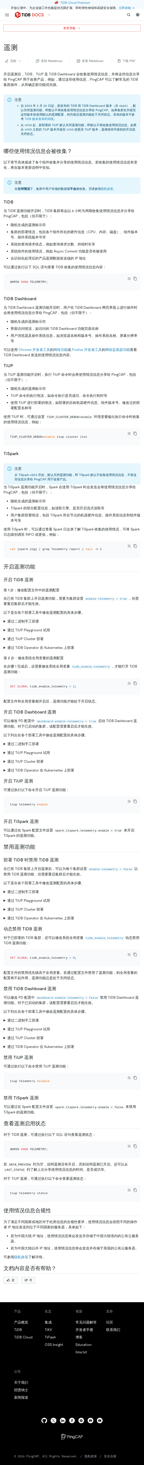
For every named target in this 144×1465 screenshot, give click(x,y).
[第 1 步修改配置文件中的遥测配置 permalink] (63, 572)
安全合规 (110, 1402)
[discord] (90, 1366)
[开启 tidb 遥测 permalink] (36, 561)
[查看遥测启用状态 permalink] (49, 1081)
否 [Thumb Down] (28, 1226)
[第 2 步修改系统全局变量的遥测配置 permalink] (67, 640)
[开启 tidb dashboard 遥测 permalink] (59, 688)
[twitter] (53, 1366)
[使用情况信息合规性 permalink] (54, 1157)
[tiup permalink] (16, 360)
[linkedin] (62, 1366)
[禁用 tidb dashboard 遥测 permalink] (59, 953)
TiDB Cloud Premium (75, 2)
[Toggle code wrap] (129, 279)
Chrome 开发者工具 (34, 344)
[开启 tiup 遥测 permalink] (36, 757)
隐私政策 (107, 189)
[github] (44, 1366)
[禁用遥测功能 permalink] (38, 817)
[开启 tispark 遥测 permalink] (42, 791)
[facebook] (72, 1366)
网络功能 (61, 344)
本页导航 (72, 28)
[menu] (7, 15)
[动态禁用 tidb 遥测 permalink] (45, 899)
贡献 (13, 61)
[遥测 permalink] (21, 47)
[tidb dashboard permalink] (39, 292)
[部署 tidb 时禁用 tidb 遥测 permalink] (62, 830)
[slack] (81, 1366)
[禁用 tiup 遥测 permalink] (36, 1021)
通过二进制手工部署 (23, 603)
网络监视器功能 (117, 344)
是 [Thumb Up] (11, 1226)
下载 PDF (126, 61)
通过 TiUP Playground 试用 (28, 612)
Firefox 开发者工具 (87, 344)
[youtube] (99, 1366)
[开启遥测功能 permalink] (38, 548)
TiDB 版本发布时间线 (39, 119)
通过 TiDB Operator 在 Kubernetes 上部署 (40, 630)
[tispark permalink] (22, 441)
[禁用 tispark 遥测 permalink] (42, 1056)
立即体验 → (126, 8)
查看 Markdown (90, 61)
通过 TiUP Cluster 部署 (25, 621)
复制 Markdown (49, 61)
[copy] (135, 279)
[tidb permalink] (17, 202)
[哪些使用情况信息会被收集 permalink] (75, 151)
